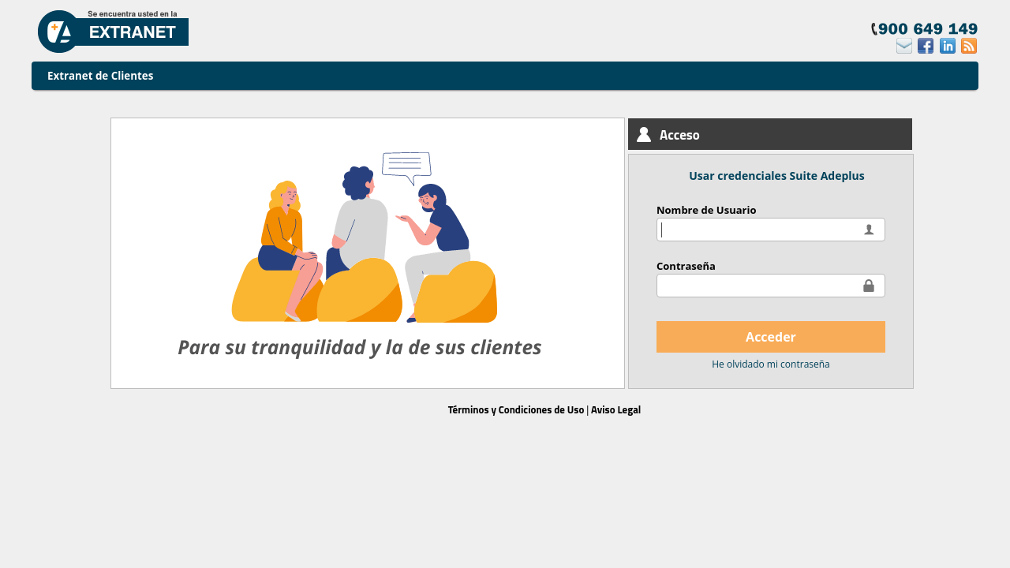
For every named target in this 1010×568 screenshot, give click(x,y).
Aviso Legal (616, 409)
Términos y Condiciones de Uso (516, 409)
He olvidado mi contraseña (771, 364)
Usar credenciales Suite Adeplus (776, 175)
